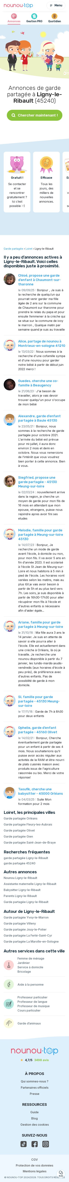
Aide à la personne (30, 984)
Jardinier (23, 963)
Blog (34, 1118)
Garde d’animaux (29, 1023)
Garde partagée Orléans (20, 818)
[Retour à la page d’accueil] (18, 5)
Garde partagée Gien (18, 836)
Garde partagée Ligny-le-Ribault (26, 902)
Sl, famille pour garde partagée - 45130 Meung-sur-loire (39, 701)
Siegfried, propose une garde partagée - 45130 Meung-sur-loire (37, 482)
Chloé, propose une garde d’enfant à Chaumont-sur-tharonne (39, 280)
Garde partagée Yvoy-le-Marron (26, 917)
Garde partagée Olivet (19, 830)
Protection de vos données (34, 1165)
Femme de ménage (30, 958)
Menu (56, 5)
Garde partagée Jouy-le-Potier (25, 929)
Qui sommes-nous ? (34, 1081)
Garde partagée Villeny (20, 923)
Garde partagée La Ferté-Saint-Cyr (28, 935)
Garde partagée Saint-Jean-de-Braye (30, 842)
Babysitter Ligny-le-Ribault (22, 890)
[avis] (34, 1060)
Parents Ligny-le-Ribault (20, 896)
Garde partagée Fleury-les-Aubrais (28, 824)
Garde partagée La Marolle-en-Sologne (31, 941)
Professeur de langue (32, 1001)
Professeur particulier (32, 997)
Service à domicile (30, 967)
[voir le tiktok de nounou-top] (23, 1144)
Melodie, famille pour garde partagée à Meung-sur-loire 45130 (40, 534)
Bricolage (24, 971)
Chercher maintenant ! (34, 115)
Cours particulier (28, 1010)
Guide (34, 1112)
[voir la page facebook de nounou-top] (34, 1144)
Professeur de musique (33, 1006)
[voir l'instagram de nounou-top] (45, 1144)
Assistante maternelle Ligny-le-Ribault (30, 884)
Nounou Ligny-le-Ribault (20, 878)
